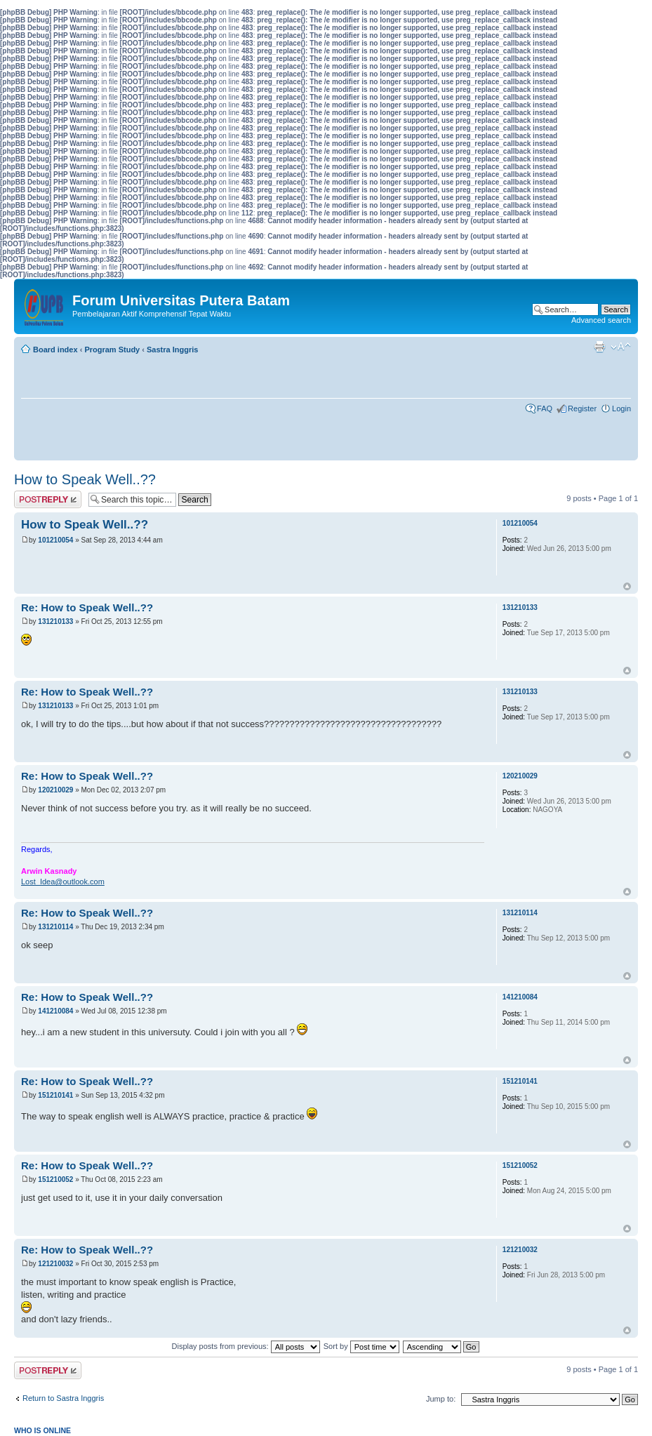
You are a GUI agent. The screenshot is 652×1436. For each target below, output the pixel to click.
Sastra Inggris (172, 349)
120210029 (55, 790)
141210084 (55, 1011)
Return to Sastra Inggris (63, 1398)
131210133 (55, 621)
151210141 (55, 1095)
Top (627, 586)
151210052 (55, 1179)
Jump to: (440, 1399)
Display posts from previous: (246, 1346)
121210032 (55, 1264)
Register (582, 408)
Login (621, 408)
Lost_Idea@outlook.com (63, 881)
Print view (599, 346)
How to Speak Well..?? (85, 479)
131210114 (55, 927)
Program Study (112, 349)
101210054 (55, 540)
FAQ (544, 408)
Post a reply (47, 499)
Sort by (361, 1346)
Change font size (621, 346)
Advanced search (601, 320)
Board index (55, 349)
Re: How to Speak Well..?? (87, 607)
